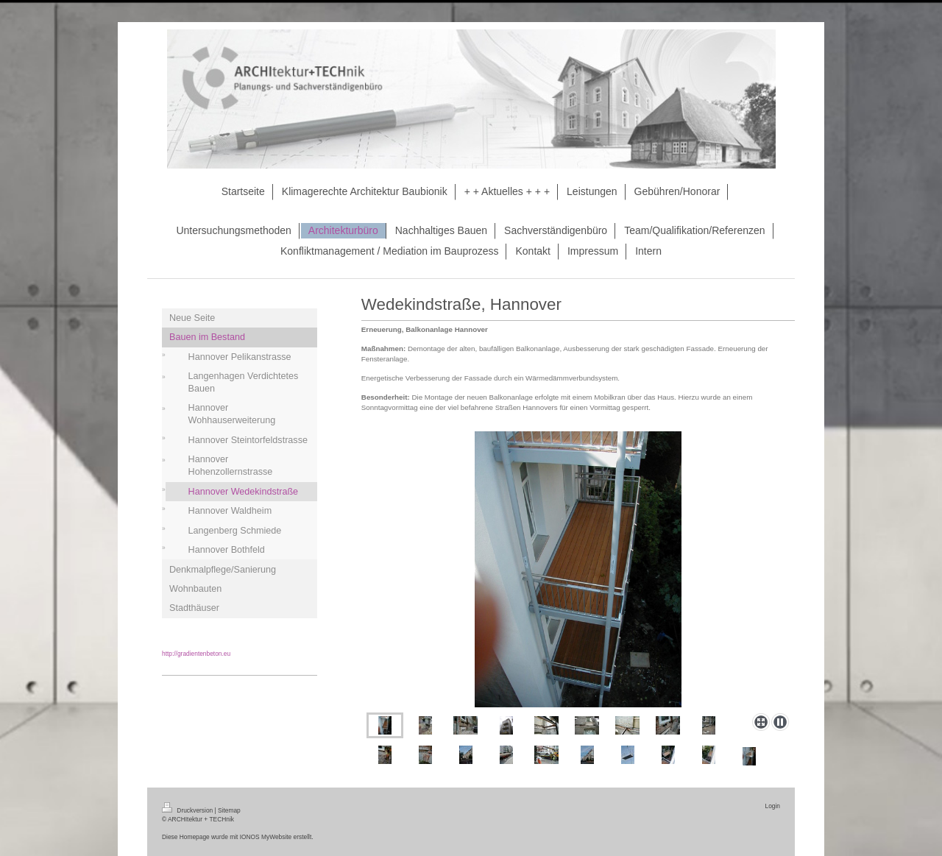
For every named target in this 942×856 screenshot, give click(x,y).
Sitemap (229, 810)
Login (773, 806)
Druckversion (188, 810)
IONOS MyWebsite (266, 837)
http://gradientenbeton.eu (196, 653)
